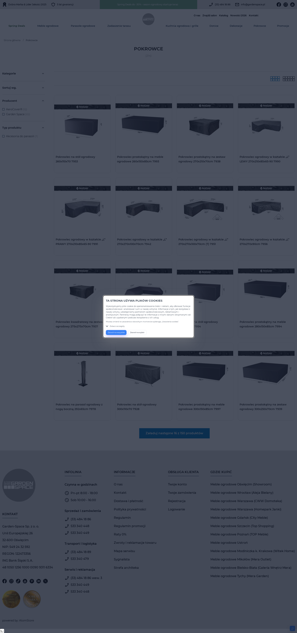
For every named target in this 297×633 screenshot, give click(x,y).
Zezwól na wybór (137, 332)
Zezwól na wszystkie (116, 332)
